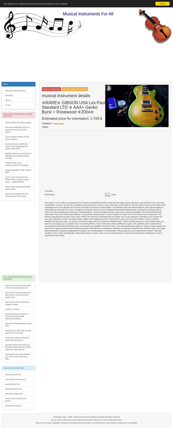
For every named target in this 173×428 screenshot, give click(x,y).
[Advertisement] (86, 62)
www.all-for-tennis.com (13, 389)
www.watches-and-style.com (15, 379)
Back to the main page (51, 89)
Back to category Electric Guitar (74, 89)
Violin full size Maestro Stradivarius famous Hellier (18, 188)
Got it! (162, 3)
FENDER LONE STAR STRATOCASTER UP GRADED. (17, 164)
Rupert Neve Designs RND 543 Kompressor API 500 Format (16, 195)
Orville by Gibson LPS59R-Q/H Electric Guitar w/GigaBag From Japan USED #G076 (16, 146)
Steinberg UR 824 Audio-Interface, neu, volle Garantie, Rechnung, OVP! (17, 356)
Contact (8, 105)
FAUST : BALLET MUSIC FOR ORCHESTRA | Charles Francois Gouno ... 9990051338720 (17, 179)
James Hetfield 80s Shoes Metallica (18, 123)
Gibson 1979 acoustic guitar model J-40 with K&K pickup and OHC (17, 287)
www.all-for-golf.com (12, 384)
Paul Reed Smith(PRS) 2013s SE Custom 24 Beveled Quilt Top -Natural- (17, 129)
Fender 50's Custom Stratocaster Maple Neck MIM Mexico (17, 339)
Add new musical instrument (15, 91)
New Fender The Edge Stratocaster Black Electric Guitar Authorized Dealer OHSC (18, 295)
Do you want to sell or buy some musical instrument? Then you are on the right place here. (86, 420)
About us (8, 100)
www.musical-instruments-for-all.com (16, 400)
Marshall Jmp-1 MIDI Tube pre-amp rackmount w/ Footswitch (18, 332)
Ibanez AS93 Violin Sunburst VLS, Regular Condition (17, 303)
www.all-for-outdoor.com (14, 394)
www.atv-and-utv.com (13, 375)
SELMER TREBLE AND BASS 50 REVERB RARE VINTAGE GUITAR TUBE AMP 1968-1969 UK (18, 347)
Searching (9, 95)
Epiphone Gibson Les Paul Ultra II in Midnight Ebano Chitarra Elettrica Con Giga (18, 156)
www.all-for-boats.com (13, 406)
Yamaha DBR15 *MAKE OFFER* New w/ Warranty (17, 138)
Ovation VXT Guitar (12, 309)
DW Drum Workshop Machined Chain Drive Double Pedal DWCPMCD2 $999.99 (16, 316)
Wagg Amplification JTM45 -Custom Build (18, 171)
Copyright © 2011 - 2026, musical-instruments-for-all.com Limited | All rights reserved (86, 417)
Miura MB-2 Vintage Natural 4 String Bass (18, 325)
